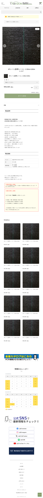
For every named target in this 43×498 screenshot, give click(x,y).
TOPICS (21, 478)
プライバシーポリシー (21, 489)
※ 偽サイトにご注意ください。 (13, 21)
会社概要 (21, 466)
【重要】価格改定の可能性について (15, 16)
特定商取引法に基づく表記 (21, 492)
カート (21, 486)
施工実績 (21, 475)
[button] (4, 45)
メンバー (21, 483)
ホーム (21, 463)
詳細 (5, 105)
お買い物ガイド (21, 469)
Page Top (39, 494)
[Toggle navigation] (2, 3)
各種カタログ (21, 472)
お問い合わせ (21, 481)
